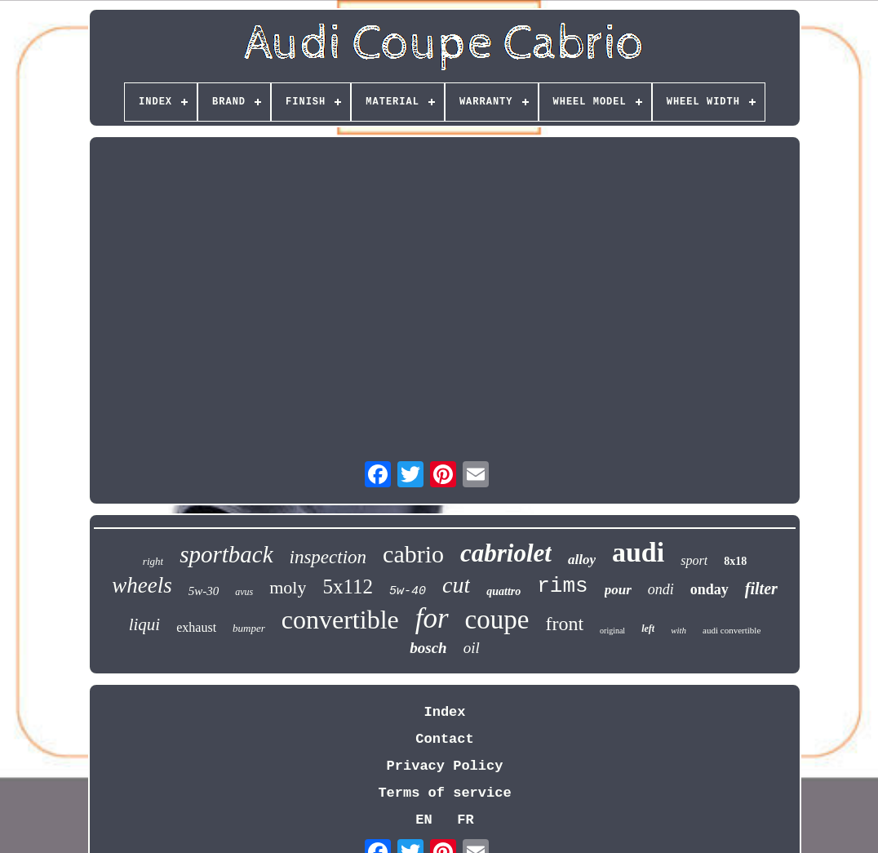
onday (709, 589)
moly (287, 587)
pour (618, 590)
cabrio (413, 553)
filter (761, 589)
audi (638, 552)
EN (423, 820)
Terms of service (444, 793)
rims (562, 586)
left (647, 628)
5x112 (347, 586)
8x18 (735, 561)
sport (694, 560)
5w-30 (204, 591)
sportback (226, 554)
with (678, 630)
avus (244, 592)
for (432, 618)
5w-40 (407, 591)
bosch (428, 647)
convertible (340, 619)
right (153, 561)
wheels (142, 585)
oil (471, 647)
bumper (249, 628)
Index (444, 712)
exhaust (196, 627)
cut (456, 585)
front (564, 623)
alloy (582, 559)
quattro (503, 591)
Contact (444, 739)
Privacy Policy (445, 766)
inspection (328, 557)
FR (465, 820)
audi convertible (731, 630)
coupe (497, 619)
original (612, 630)
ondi (661, 589)
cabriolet (506, 553)
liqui (145, 624)
